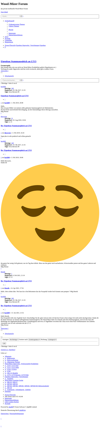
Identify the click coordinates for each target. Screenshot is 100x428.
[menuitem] (17, 24)
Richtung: (49, 339)
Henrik (3, 272)
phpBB (11, 407)
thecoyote (4, 116)
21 (12, 118)
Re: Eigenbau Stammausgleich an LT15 (16, 126)
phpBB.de (22, 410)
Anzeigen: (10, 339)
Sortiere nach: (30, 339)
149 (12, 88)
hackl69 (3, 86)
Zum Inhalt (4, 12)
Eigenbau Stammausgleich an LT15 (18, 61)
